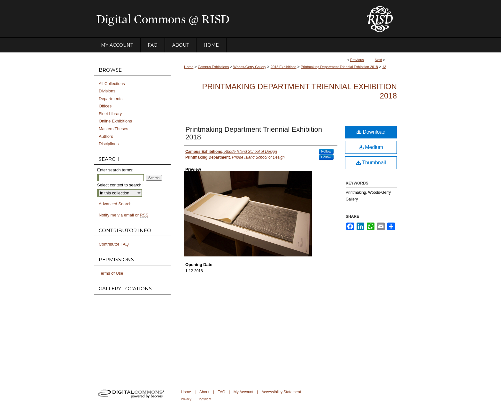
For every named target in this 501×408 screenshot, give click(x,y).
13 (384, 67)
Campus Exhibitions (213, 67)
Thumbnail (371, 162)
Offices (105, 106)
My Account (243, 392)
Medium (371, 147)
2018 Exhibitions (284, 67)
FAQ (221, 392)
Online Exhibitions (115, 121)
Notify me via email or (123, 215)
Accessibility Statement (281, 392)
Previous (357, 60)
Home (188, 67)
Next (378, 60)
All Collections (112, 83)
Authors (106, 136)
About (204, 392)
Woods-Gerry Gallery (249, 67)
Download (371, 132)
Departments (110, 98)
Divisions (107, 91)
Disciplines (109, 143)
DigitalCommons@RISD (225, 19)
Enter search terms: (115, 170)
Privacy (186, 399)
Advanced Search (115, 203)
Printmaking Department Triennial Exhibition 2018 (339, 67)
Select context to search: (120, 185)
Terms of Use (111, 273)
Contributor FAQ (114, 244)
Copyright (204, 399)
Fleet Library (110, 113)
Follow (326, 151)
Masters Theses (113, 128)
